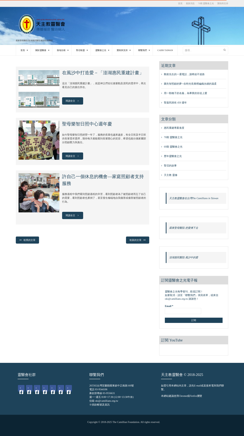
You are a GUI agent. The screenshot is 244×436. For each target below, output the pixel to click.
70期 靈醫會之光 (206, 3)
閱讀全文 (73, 100)
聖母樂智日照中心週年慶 (87, 123)
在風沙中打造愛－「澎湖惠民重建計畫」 (103, 72)
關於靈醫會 (40, 50)
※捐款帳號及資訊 (99, 404)
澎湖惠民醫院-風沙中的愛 (183, 257)
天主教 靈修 (170, 175)
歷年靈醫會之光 (173, 156)
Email (169, 306)
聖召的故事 (170, 165)
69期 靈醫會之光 (173, 146)
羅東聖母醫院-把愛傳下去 (183, 228)
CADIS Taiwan (165, 50)
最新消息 (190, 3)
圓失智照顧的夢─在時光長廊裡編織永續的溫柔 (190, 83)
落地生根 (61, 50)
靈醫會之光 (100, 50)
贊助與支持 (222, 3)
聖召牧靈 (80, 50)
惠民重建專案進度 (174, 128)
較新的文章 (135, 240)
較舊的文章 (29, 240)
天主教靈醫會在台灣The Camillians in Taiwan (193, 198)
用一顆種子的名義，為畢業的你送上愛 (185, 93)
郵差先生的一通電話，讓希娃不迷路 (184, 74)
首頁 (180, 3)
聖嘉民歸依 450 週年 (175, 102)
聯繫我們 (142, 50)
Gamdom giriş (123, 428)
